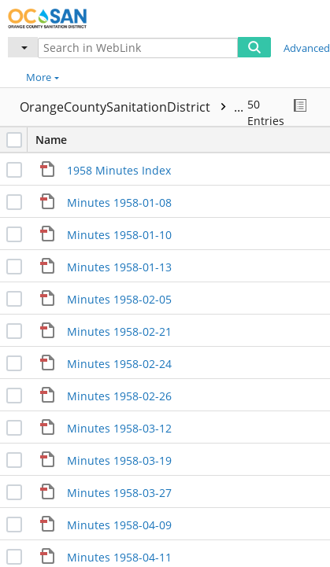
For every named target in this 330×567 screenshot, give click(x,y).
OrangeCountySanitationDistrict (143, 107)
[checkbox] (14, 140)
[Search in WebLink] (138, 48)
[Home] (67, 16)
